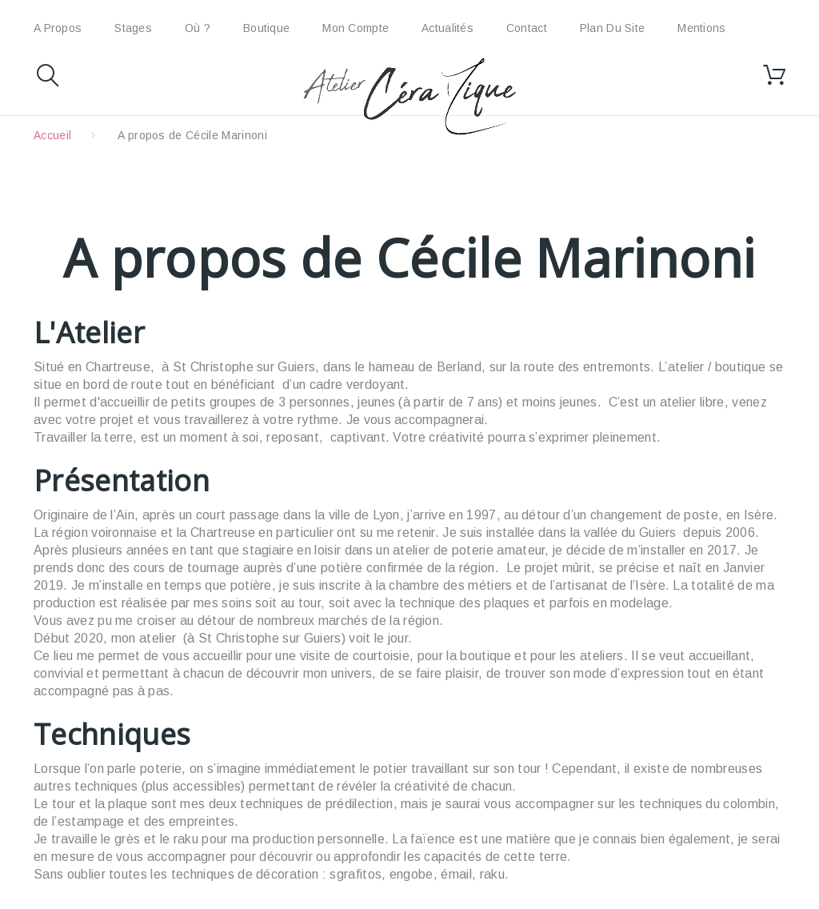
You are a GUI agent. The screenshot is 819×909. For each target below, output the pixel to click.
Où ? (197, 28)
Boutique (266, 28)
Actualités (447, 28)
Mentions (701, 28)
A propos (58, 28)
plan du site (612, 28)
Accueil (52, 135)
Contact (526, 28)
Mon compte (355, 28)
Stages (133, 28)
